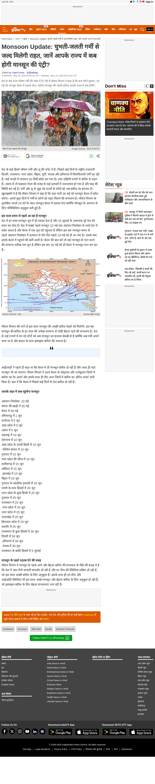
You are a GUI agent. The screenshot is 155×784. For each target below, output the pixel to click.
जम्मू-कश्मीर (142, 710)
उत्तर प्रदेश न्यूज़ (144, 663)
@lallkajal (33, 72)
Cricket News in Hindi (57, 680)
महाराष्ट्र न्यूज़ (142, 684)
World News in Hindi (56, 667)
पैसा (113, 29)
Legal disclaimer (42, 749)
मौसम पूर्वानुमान (8, 700)
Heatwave (8, 629)
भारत (62, 29)
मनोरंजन (97, 29)
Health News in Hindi (57, 697)
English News (8, 684)
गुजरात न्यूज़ (142, 693)
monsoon (22, 629)
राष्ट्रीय (25, 39)
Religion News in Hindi (57, 689)
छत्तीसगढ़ (141, 705)
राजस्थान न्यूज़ (143, 689)
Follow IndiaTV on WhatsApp (51, 638)
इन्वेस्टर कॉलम (7, 680)
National (89, 614)
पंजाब (140, 697)
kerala (48, 629)
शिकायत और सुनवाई (10, 676)
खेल (106, 29)
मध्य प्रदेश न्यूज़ (143, 680)
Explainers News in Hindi (58, 693)
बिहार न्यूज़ (142, 676)
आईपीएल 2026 (75, 29)
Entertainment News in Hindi (60, 672)
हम (3, 667)
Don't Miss (115, 86)
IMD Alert (36, 629)
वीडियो (53, 29)
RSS (108, 749)
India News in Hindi (56, 663)
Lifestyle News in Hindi (57, 701)
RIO (116, 749)
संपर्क (4, 663)
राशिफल (122, 29)
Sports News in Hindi (57, 676)
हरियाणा (141, 701)
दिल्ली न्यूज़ (142, 667)
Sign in (149, 2)
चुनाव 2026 (41, 29)
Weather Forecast (65, 629)
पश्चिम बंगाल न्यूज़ (145, 672)
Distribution (127, 749)
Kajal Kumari (18, 72)
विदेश (87, 29)
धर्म (131, 29)
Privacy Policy (60, 749)
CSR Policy (76, 749)
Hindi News (7, 39)
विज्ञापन (5, 672)
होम (30, 29)
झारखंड (141, 714)
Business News (54, 684)
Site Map (27, 749)
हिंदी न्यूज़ (18, 614)
